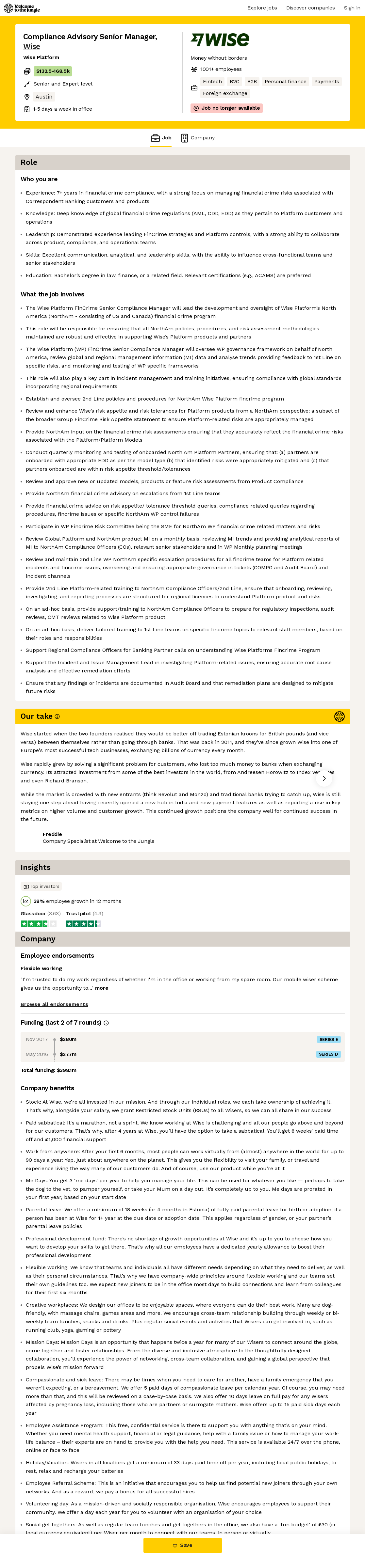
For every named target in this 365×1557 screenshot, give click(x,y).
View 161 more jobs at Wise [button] (103, 1068)
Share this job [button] (41, 1068)
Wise (31, 46)
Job (160, 138)
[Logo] (22, 8)
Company (197, 138)
